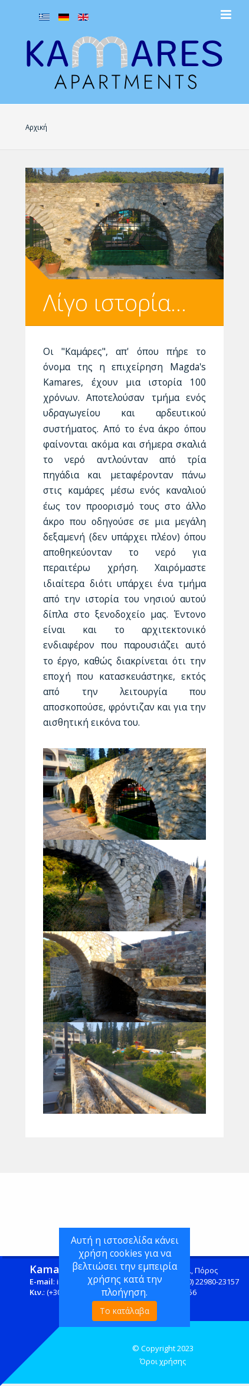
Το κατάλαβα (124, 1310)
